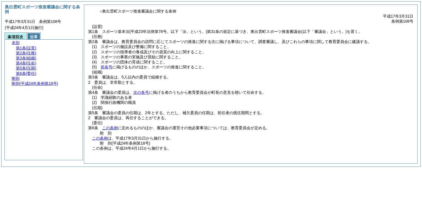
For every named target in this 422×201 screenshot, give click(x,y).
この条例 (110, 128)
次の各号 (141, 92)
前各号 (106, 67)
